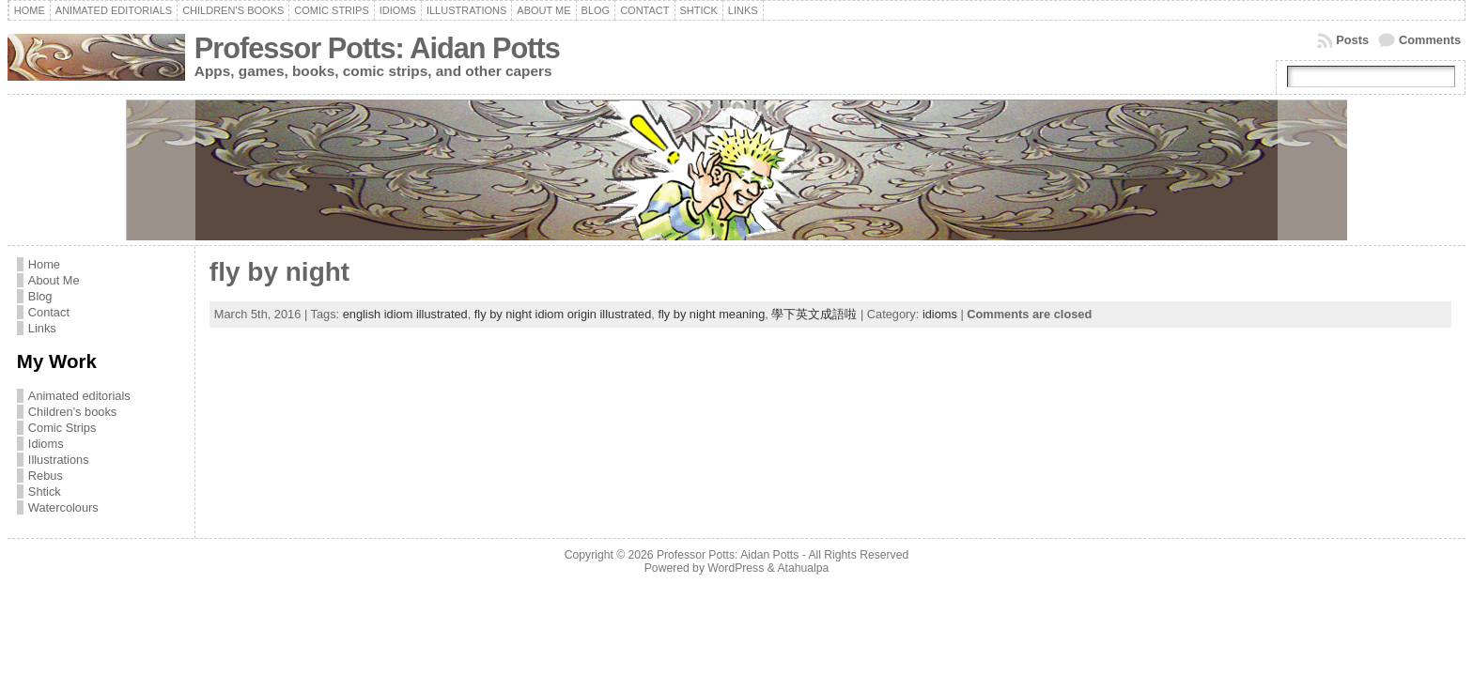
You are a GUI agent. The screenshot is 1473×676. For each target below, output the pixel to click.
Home (44, 264)
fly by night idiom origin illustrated (563, 314)
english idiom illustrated (405, 314)
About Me (54, 280)
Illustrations (58, 460)
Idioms (46, 444)
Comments (1430, 40)
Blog (40, 296)
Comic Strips (62, 428)
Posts (1352, 40)
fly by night (279, 271)
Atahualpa (803, 568)
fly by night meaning (711, 314)
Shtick (44, 491)
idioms (940, 314)
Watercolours (63, 507)
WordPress (735, 568)
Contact (49, 312)
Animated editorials (79, 396)
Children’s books (72, 412)
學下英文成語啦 (814, 314)
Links (42, 328)
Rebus (45, 476)
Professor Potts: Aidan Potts (377, 48)
